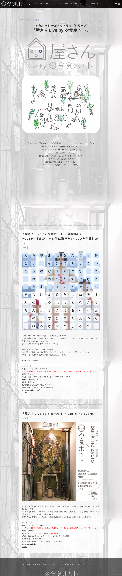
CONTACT (96, 4)
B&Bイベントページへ (30, 360)
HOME (27, 564)
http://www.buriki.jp (29, 544)
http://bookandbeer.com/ (31, 390)
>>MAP (24, 393)
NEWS (39, 4)
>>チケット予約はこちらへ (32, 380)
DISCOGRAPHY (68, 4)
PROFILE (51, 4)
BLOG (83, 4)
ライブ (35, 20)
